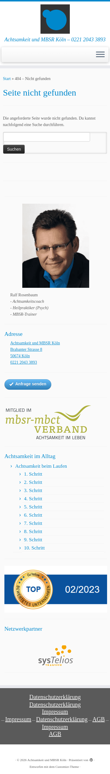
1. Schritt (33, 474)
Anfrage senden (27, 384)
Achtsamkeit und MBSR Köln (46, 760)
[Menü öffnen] (100, 54)
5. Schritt (33, 507)
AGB (98, 719)
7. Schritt (33, 523)
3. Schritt (33, 490)
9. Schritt (33, 539)
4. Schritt (33, 498)
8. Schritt (33, 531)
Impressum (55, 711)
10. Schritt (34, 548)
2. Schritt (33, 482)
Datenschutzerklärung (55, 697)
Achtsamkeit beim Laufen (41, 466)
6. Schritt (33, 515)
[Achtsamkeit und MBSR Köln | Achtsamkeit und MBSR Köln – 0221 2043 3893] (55, 19)
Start (7, 78)
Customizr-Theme (67, 766)
